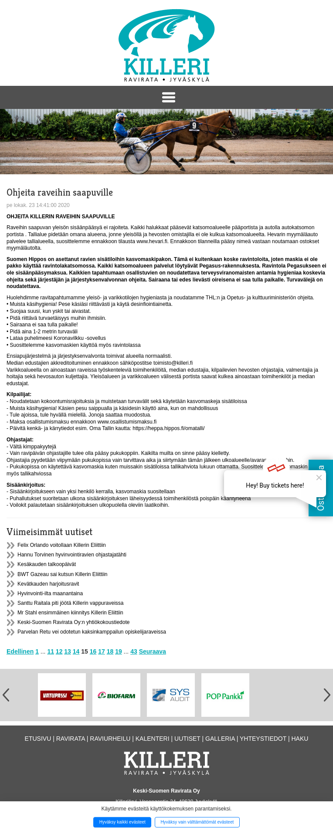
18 (110, 651)
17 (101, 651)
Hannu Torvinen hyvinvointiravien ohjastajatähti (71, 555)
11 (50, 651)
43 (133, 651)
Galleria (220, 738)
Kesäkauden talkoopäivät (46, 564)
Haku (299, 738)
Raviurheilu (110, 738)
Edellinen (20, 651)
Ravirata (70, 738)
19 (118, 651)
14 (76, 651)
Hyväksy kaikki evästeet (122, 822)
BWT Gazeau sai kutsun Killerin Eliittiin (62, 574)
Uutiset (187, 738)
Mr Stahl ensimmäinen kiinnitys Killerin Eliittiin (70, 613)
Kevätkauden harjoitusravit (48, 584)
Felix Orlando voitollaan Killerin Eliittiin (61, 545)
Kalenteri (153, 738)
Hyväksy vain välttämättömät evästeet (197, 822)
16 (93, 651)
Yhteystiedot (263, 738)
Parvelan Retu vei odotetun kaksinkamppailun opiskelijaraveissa (91, 632)
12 (59, 651)
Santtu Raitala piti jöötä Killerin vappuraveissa (70, 603)
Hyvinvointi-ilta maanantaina (50, 593)
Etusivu (38, 738)
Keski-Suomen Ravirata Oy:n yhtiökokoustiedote (73, 622)
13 (67, 651)
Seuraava (152, 651)
